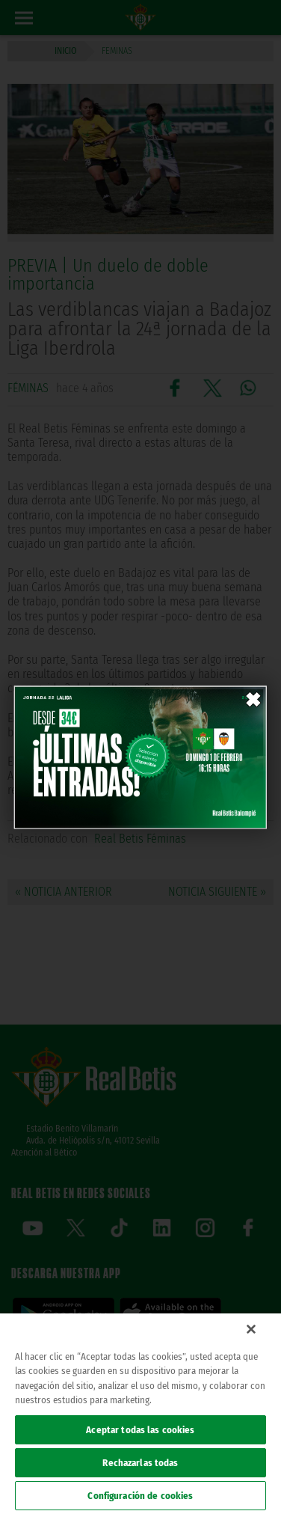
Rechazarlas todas (140, 1462)
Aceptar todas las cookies (140, 1429)
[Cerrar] (251, 1329)
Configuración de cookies (140, 1495)
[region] (140, 1413)
